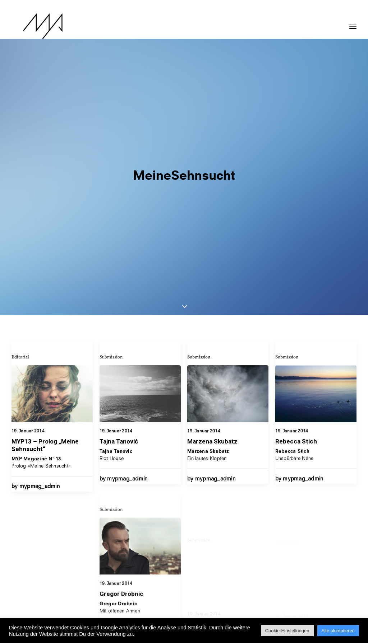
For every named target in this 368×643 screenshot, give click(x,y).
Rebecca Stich (296, 274)
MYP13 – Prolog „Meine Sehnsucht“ (45, 252)
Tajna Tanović (119, 249)
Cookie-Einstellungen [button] (287, 630)
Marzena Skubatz (212, 254)
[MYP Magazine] (31, 26)
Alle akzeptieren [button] (338, 630)
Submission (111, 164)
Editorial (20, 164)
